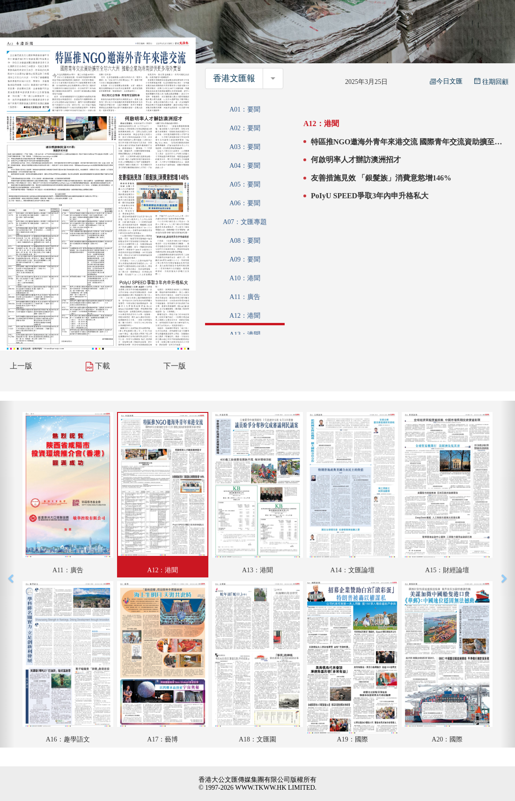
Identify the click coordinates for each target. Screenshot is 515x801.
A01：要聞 (244, 109)
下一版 (174, 366)
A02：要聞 (244, 128)
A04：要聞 (244, 165)
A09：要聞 (244, 259)
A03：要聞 (244, 146)
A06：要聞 (244, 203)
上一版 (21, 366)
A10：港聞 (244, 278)
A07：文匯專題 (245, 221)
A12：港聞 (244, 315)
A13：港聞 (244, 334)
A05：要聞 (244, 184)
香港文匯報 (234, 78)
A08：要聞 (244, 240)
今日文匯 (446, 81)
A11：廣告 (244, 296)
